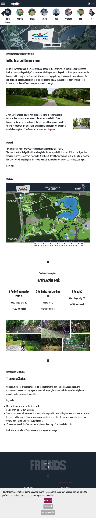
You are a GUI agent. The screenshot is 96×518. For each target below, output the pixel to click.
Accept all (48, 500)
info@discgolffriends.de (65, 482)
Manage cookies (48, 512)
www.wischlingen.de (47, 129)
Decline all (48, 506)
